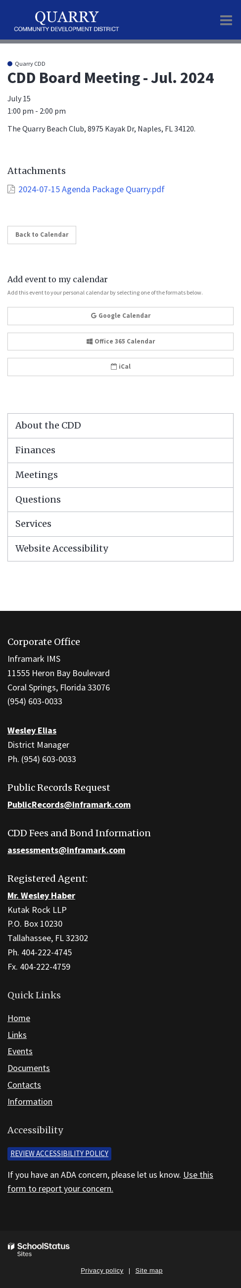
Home (18, 1018)
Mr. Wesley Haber (41, 895)
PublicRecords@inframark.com (69, 804)
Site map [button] (149, 1270)
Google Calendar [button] (120, 315)
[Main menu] (226, 20)
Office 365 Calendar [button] (121, 341)
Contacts (24, 1084)
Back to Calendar (41, 234)
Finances (35, 450)
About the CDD (48, 425)
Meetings (36, 474)
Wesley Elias (31, 730)
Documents (28, 1067)
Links (17, 1034)
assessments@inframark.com (66, 850)
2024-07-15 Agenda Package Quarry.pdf (91, 189)
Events (20, 1051)
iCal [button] (121, 366)
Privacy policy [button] (102, 1270)
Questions (38, 499)
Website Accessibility (61, 548)
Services (33, 523)
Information (29, 1101)
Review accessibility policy (59, 1153)
